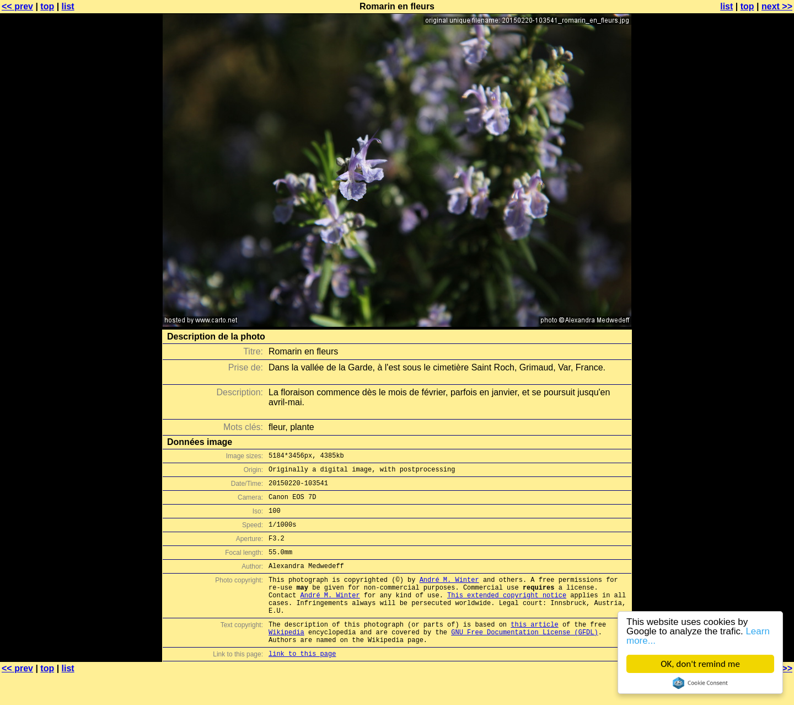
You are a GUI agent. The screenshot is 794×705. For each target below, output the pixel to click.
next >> (776, 6)
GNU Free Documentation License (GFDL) (524, 658)
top (47, 6)
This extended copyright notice (506, 614)
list (68, 6)
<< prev (17, 6)
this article (534, 649)
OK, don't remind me (700, 664)
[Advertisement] (749, 273)
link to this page (302, 683)
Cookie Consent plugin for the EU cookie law (700, 683)
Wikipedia (286, 658)
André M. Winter (449, 596)
